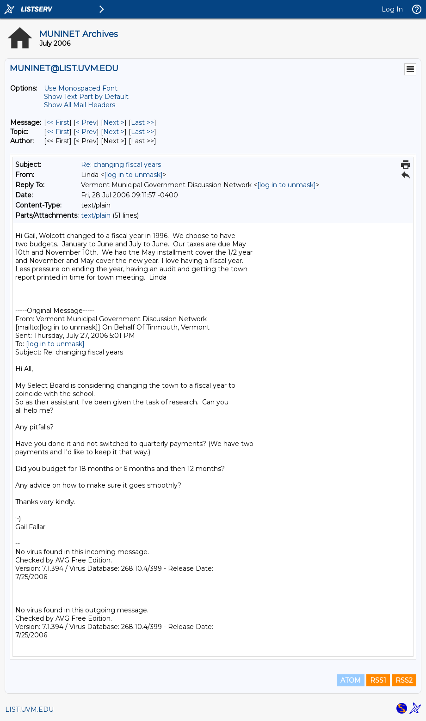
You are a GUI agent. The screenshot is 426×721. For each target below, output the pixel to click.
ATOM (350, 680)
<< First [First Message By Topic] (57, 132)
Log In (392, 9)
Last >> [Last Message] (142, 122)
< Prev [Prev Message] (86, 122)
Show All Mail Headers (79, 105)
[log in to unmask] (133, 175)
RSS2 (404, 680)
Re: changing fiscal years (121, 164)
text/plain (96, 215)
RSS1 (378, 680)
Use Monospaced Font (80, 88)
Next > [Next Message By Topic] (113, 132)
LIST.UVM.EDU (29, 709)
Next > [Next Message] (113, 122)
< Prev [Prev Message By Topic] (86, 132)
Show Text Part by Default (86, 96)
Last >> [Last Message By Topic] (142, 132)
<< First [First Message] (57, 122)
